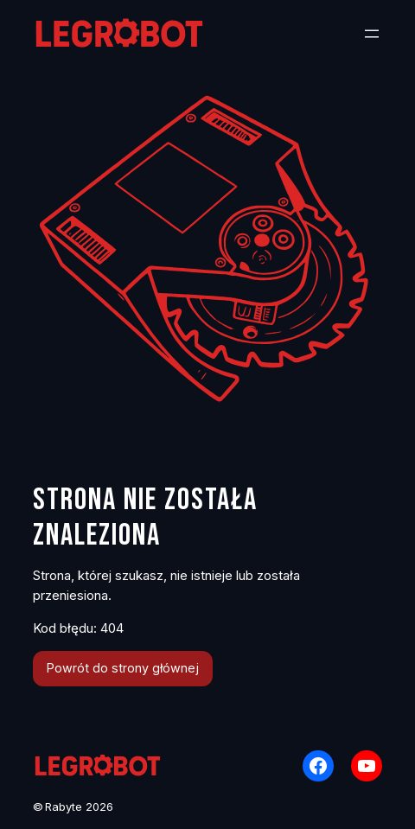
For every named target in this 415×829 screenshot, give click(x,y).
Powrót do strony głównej (123, 667)
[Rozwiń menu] (371, 33)
